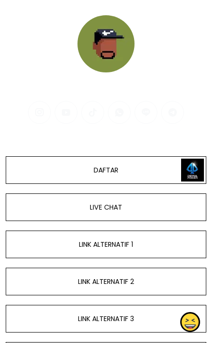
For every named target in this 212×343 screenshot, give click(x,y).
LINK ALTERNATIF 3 (106, 318)
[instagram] (39, 112)
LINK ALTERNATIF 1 (106, 244)
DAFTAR (106, 170)
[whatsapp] (119, 112)
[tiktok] (92, 112)
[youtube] (66, 112)
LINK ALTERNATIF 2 (106, 281)
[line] (146, 112)
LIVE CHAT (106, 207)
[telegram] (172, 112)
